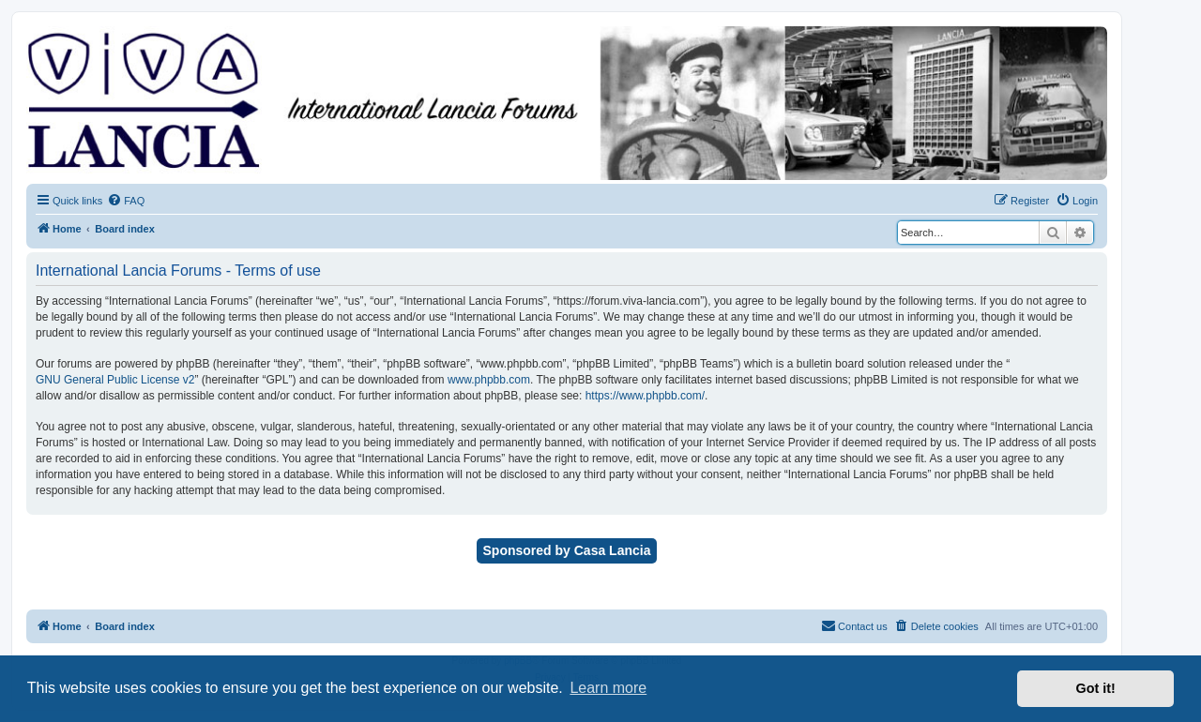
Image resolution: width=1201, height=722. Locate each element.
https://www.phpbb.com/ (645, 395)
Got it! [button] (1096, 688)
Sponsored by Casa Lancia (567, 550)
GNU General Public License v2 (115, 379)
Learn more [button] (608, 688)
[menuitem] (125, 200)
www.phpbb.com (489, 379)
